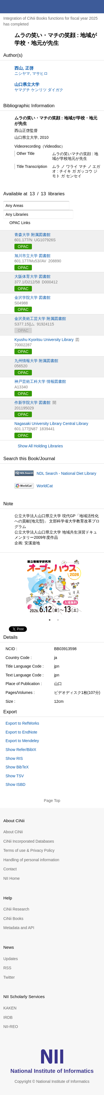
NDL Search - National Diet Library (66, 473)
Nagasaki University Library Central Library (51, 423)
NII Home (11, 878)
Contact (10, 869)
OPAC (23, 246)
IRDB (7, 1017)
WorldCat (45, 486)
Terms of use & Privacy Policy (28, 850)
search (84, 7)
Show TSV (15, 776)
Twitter (9, 977)
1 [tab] (52, 620)
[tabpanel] (54, 586)
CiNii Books (13, 918)
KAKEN (9, 1008)
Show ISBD (16, 784)
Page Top (52, 800)
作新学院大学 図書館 (32, 402)
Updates (10, 958)
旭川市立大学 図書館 (32, 255)
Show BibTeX (17, 767)
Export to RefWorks (22, 723)
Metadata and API (18, 927)
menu (97, 7)
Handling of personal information (31, 860)
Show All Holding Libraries (40, 446)
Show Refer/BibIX (21, 749)
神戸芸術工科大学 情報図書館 (40, 381)
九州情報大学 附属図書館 (36, 360)
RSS (7, 968)
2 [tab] (60, 620)
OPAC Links (16, 222)
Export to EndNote (21, 732)
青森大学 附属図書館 (32, 234)
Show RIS (14, 758)
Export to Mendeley (22, 740)
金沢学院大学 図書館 (32, 297)
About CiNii (13, 832)
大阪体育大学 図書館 (32, 276)
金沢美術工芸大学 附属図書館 (40, 318)
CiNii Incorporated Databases (28, 841)
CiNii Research (16, 909)
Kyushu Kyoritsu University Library (43, 339)
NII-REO (10, 1026)
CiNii (24, 6)
